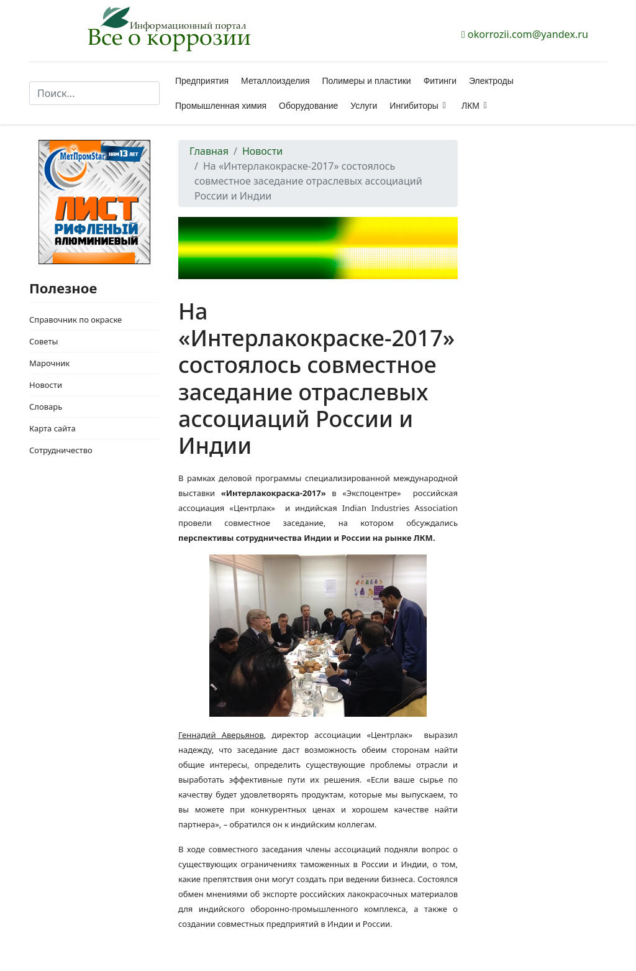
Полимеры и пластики (366, 81)
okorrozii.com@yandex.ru (528, 34)
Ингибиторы (413, 106)
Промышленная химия (220, 106)
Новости (45, 384)
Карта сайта (52, 428)
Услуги (363, 106)
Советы (43, 341)
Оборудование (308, 106)
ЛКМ (470, 106)
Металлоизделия (275, 81)
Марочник (49, 363)
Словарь (45, 406)
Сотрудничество (61, 450)
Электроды (491, 81)
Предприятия (202, 81)
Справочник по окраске (75, 319)
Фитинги (440, 81)
